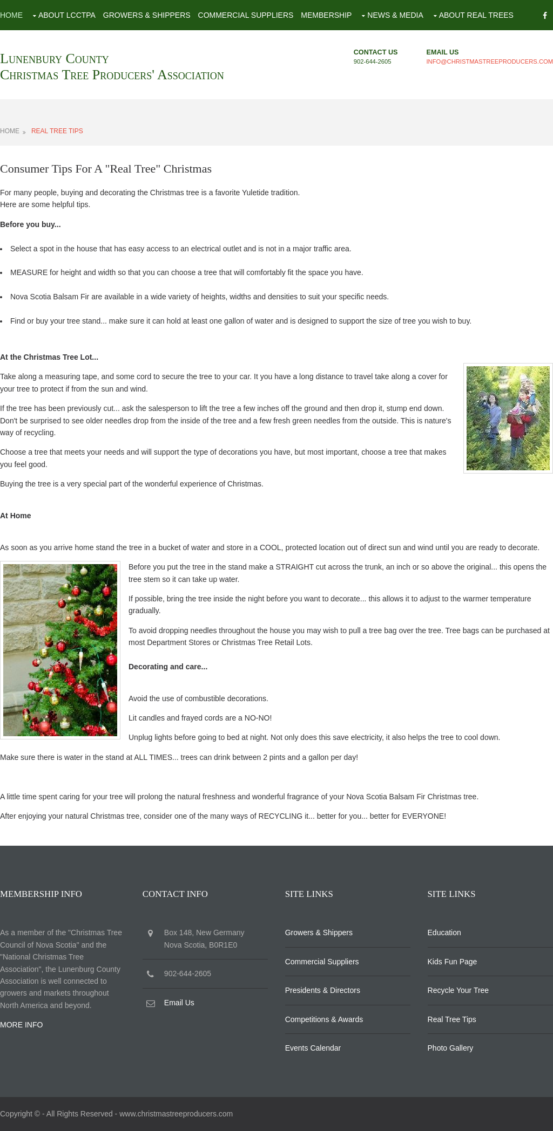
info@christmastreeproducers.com (490, 61)
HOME (9, 131)
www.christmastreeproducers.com (176, 1113)
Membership (326, 15)
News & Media (395, 15)
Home (11, 15)
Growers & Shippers (147, 15)
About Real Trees (476, 15)
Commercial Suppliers (246, 15)
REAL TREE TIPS (57, 131)
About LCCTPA (67, 15)
